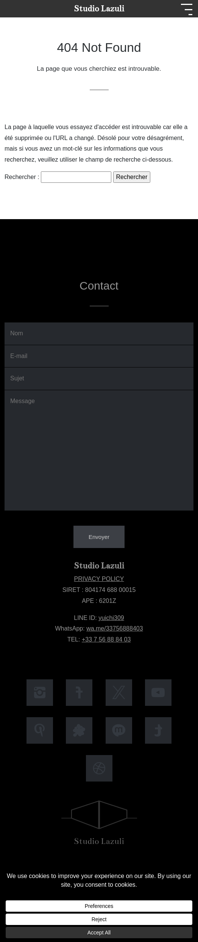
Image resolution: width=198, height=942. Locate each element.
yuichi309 (111, 618)
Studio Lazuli (99, 8)
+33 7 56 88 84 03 (106, 639)
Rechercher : (22, 177)
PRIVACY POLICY (99, 579)
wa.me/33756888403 (114, 628)
